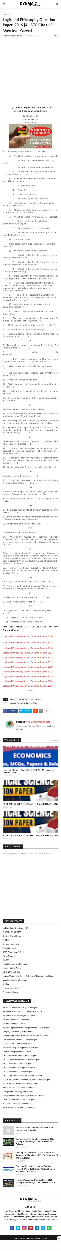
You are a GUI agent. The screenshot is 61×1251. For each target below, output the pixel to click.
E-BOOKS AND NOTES (12, 932)
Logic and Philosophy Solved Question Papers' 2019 (28, 662)
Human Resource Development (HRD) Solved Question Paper (26, 1080)
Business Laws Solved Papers (14, 1024)
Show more (54, 740)
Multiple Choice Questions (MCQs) (16, 928)
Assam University (9, 956)
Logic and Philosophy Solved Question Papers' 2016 (28, 648)
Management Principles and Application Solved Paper (23, 1095)
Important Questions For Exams (15, 980)
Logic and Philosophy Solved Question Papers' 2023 (28, 676)
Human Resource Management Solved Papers (20, 1083)
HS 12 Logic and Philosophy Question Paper (20, 703)
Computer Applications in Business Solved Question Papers (25, 1036)
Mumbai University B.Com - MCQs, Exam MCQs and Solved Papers (28, 976)
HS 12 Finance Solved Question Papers (18, 1072)
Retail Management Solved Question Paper (19, 1107)
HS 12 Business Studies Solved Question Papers (21, 1060)
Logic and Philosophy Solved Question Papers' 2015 (28, 642)
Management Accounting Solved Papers (18, 1092)
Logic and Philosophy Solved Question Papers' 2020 (28, 667)
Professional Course (10, 992)
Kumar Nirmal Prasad (38, 721)
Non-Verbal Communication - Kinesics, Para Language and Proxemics (34, 1128)
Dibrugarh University (11, 944)
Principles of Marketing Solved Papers (17, 1103)
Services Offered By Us (12, 936)
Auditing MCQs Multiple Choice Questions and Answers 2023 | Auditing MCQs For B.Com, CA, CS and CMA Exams (37, 1155)
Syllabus (6, 984)
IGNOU (6, 960)
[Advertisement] (30, 71)
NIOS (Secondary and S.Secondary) (16, 964)
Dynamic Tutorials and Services (35, 1239)
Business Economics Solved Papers (16, 1020)
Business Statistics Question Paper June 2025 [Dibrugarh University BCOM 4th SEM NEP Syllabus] (35, 1141)
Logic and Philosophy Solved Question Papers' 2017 (28, 652)
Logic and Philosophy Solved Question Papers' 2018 (28, 657)
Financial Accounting (10, 988)
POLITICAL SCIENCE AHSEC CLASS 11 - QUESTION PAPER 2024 (30, 835)
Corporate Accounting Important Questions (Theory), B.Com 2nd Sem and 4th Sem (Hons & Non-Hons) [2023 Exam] (35, 1169)
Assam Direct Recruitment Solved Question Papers (22, 1012)
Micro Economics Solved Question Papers (19, 1099)
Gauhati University (10, 948)
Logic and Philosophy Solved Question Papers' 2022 (28, 671)
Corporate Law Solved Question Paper (17, 1043)
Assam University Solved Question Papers (19, 1016)
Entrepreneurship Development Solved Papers (21, 1048)
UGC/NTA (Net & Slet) (11, 972)
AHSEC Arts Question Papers (30, 699)
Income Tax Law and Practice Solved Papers (19, 1087)
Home (5, 14)
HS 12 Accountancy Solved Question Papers (20, 1055)
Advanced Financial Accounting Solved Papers (20, 1008)
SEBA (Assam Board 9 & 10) (13, 952)
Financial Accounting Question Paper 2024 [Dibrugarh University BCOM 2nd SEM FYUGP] (35, 1181)
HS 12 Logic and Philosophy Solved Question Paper (22, 1075)
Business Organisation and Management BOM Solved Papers (26, 1028)
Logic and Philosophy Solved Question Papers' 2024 (28, 681)
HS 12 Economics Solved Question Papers (19, 1068)
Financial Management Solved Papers (17, 1052)
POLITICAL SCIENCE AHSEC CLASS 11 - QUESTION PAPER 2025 (30, 804)
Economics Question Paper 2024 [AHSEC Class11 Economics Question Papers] (28, 771)
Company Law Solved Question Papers (17, 1032)
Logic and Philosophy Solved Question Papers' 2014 (28, 636)
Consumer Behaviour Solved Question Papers (20, 1040)
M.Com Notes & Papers (12, 968)
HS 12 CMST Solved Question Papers (17, 1063)
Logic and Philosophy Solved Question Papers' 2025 (28, 685)
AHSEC (11, 14)
